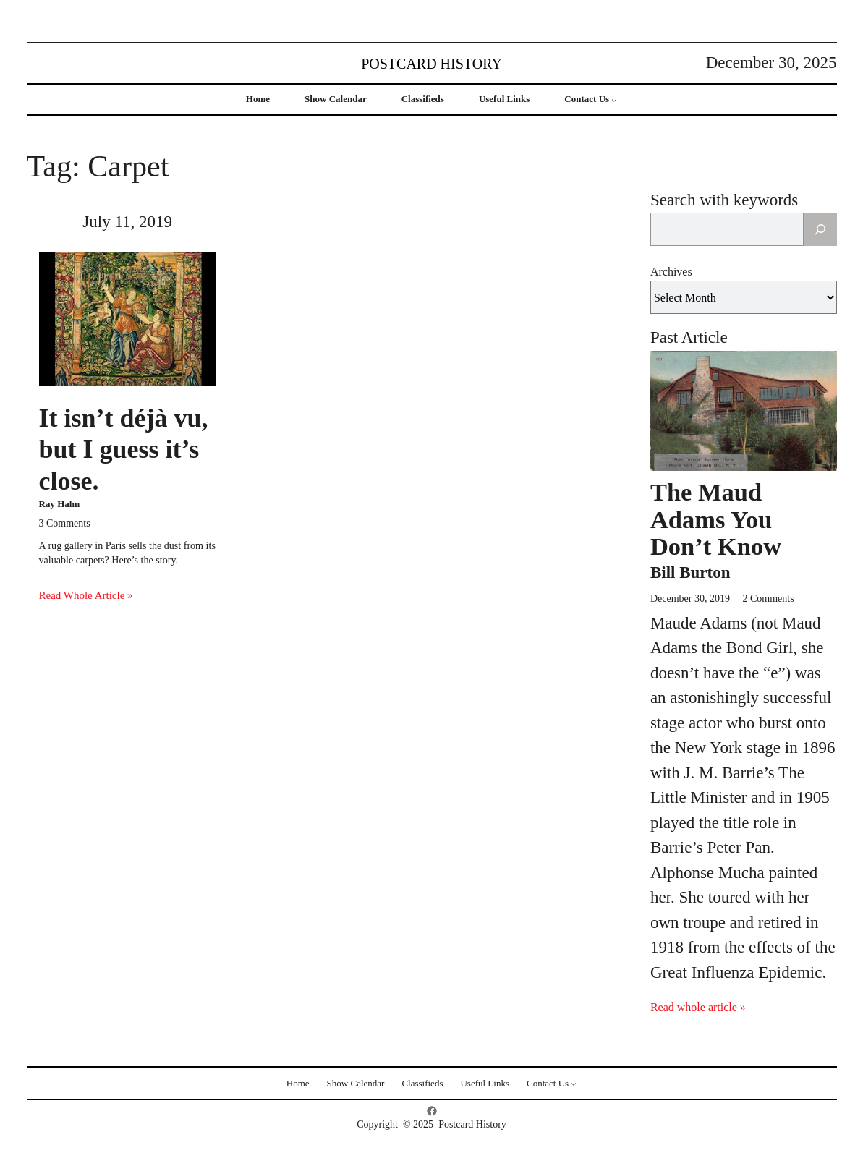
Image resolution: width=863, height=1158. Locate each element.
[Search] (820, 229)
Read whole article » (698, 1007)
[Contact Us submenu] (614, 100)
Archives (671, 271)
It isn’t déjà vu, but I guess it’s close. (123, 449)
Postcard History (431, 64)
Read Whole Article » (86, 595)
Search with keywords (724, 200)
